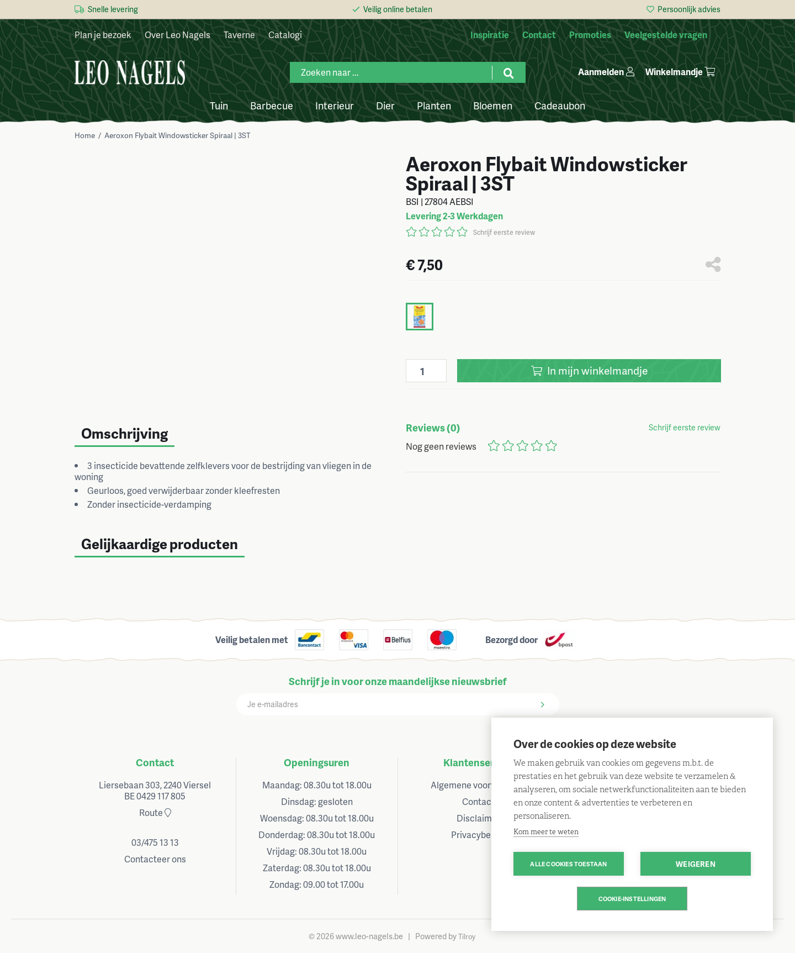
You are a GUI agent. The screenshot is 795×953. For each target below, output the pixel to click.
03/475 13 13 (155, 842)
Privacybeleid (478, 834)
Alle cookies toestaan (568, 864)
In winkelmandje (589, 370)
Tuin (219, 104)
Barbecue (271, 104)
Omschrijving (124, 433)
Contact (155, 762)
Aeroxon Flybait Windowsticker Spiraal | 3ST (177, 135)
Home (85, 135)
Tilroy (466, 936)
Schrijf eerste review (504, 232)
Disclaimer (478, 818)
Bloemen (492, 104)
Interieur (334, 104)
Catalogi (285, 34)
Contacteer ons (155, 858)
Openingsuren (316, 762)
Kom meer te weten (546, 831)
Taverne (239, 34)
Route (155, 812)
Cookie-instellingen (632, 898)
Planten (434, 104)
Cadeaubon (559, 104)
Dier (385, 104)
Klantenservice (478, 762)
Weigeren (696, 864)
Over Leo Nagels (177, 34)
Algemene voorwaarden (478, 784)
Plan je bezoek (103, 34)
